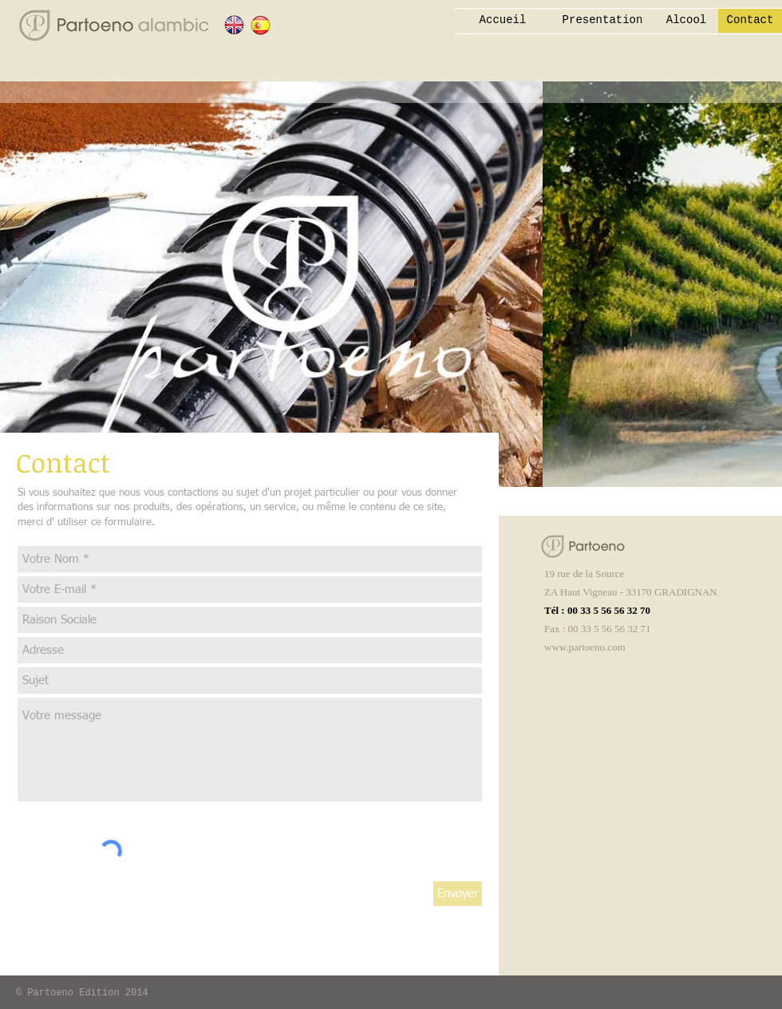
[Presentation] (602, 21)
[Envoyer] (457, 893)
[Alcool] (686, 21)
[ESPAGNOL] (261, 25)
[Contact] (750, 21)
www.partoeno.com (585, 647)
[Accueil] (503, 21)
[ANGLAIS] (234, 25)
